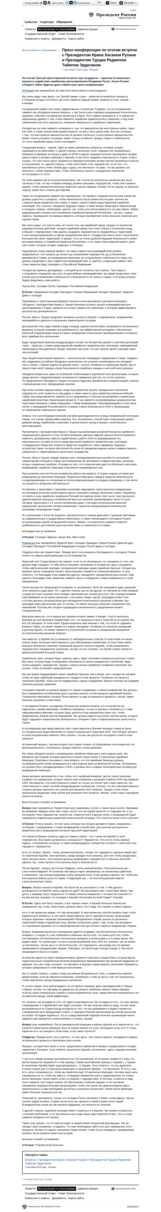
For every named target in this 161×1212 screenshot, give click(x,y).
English (133, 10)
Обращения (64, 21)
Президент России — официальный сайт (112, 15)
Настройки (129, 2)
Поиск (113, 2)
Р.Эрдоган (28, 543)
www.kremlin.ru (133, 1206)
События (31, 22)
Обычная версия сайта (126, 29)
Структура (47, 21)
